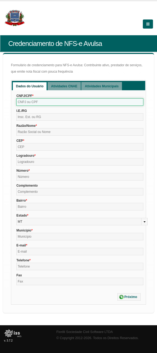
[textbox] (79, 102)
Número (22, 170)
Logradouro (25, 156)
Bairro (21, 200)
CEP (19, 141)
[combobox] (82, 221)
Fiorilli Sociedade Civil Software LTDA (84, 332)
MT (20, 221)
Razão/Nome (26, 126)
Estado (21, 215)
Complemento (27, 185)
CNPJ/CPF (24, 96)
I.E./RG (21, 111)
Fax (19, 275)
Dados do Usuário (30, 86)
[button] (129, 297)
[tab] (30, 86)
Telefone (22, 260)
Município (23, 230)
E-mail (21, 245)
